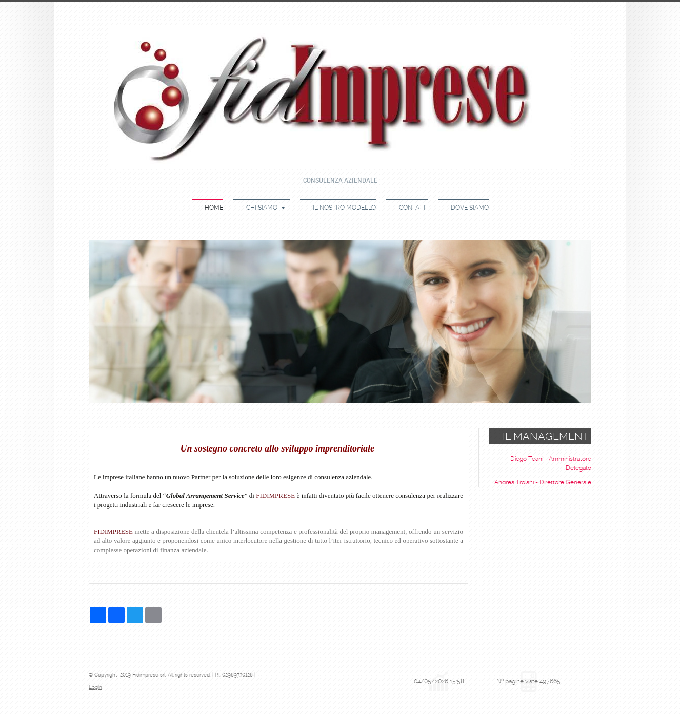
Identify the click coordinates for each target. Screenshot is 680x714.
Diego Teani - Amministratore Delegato (550, 463)
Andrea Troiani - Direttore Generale (542, 482)
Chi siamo (265, 207)
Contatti (413, 207)
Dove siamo (470, 207)
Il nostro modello (344, 207)
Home (214, 207)
